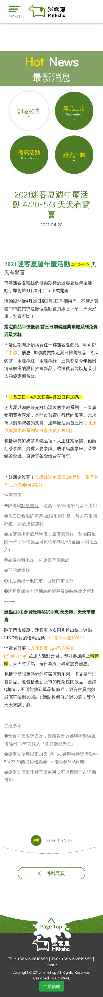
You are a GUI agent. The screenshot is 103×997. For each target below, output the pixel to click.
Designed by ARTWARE (51, 978)
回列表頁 (51, 873)
